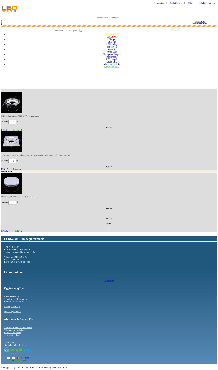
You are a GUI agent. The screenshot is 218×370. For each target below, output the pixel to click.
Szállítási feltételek (12, 332)
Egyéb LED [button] (111, 62)
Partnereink (159, 3)
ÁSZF (190, 3)
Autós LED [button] (112, 52)
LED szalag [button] (111, 44)
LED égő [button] (112, 42)
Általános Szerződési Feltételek (18, 327)
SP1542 (12, 231)
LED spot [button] (111, 39)
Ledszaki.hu (109, 280)
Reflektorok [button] (111, 57)
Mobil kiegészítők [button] (112, 64)
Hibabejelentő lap (207, 3)
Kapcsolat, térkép (11, 335)
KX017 (11, 169)
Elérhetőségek (175, 3)
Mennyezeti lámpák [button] (112, 54)
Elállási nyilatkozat (12, 311)
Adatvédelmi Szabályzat (15, 330)
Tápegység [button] (112, 47)
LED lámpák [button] (111, 59)
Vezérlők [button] (112, 49)
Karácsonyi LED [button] (111, 67)
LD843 (11, 130)
